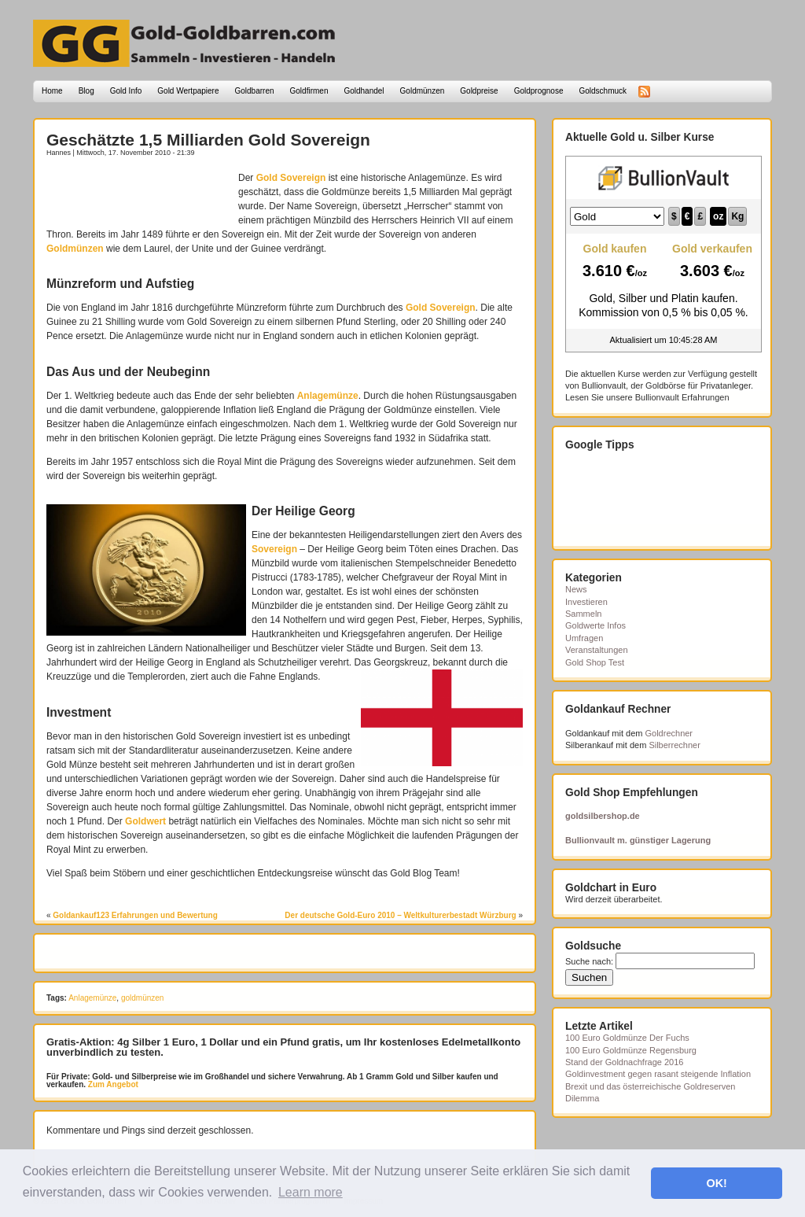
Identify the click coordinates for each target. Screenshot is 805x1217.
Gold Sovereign (291, 177)
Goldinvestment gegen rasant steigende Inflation (658, 1074)
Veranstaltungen (596, 650)
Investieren (586, 602)
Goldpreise (479, 91)
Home (52, 91)
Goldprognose (539, 91)
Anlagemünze (327, 395)
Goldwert (145, 821)
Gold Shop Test (594, 662)
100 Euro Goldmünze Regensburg (631, 1050)
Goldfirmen (309, 91)
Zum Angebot (112, 1084)
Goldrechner (669, 733)
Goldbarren (254, 91)
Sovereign (274, 549)
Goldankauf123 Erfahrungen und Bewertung (135, 915)
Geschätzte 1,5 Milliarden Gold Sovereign (208, 140)
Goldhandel (364, 91)
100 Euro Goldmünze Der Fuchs (627, 1037)
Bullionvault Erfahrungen (682, 397)
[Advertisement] (138, 194)
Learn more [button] (310, 1192)
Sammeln (583, 613)
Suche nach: (589, 961)
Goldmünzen (422, 91)
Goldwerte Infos (595, 625)
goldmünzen (142, 998)
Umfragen (584, 638)
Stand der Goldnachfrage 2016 (624, 1062)
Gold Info (126, 91)
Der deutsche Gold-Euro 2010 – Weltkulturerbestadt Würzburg (400, 915)
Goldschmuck (603, 91)
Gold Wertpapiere (188, 91)
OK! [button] (716, 1183)
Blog (86, 91)
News (576, 589)
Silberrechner (674, 745)
